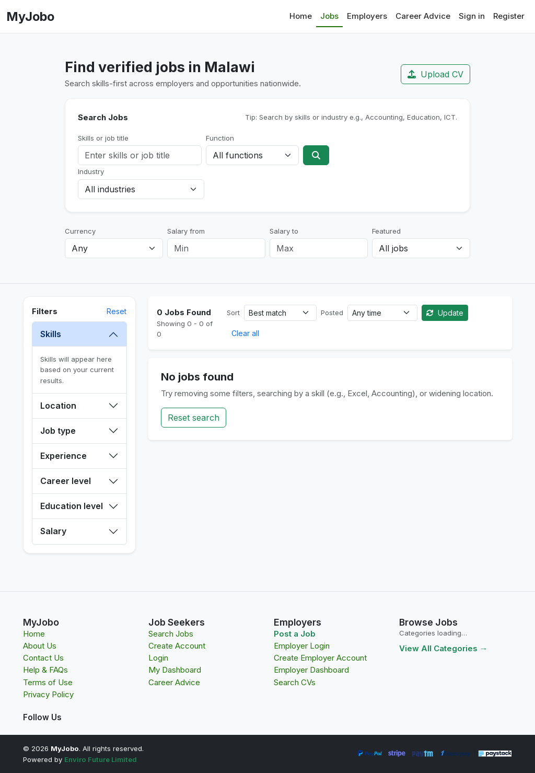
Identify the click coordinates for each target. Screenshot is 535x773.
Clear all (245, 333)
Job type (58, 430)
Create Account (176, 646)
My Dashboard (174, 670)
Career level (65, 481)
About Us (39, 646)
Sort (233, 312)
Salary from (186, 231)
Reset (116, 311)
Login (158, 658)
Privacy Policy (48, 694)
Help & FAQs (45, 670)
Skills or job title (103, 138)
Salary (53, 531)
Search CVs (295, 682)
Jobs (329, 16)
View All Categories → (443, 648)
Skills (50, 334)
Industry (91, 171)
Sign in (472, 16)
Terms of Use (48, 682)
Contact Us (43, 658)
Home (300, 16)
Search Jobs (170, 634)
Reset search (193, 417)
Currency (80, 231)
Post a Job (295, 634)
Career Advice (423, 16)
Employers (367, 16)
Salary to (284, 231)
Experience (63, 456)
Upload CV (435, 74)
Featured (386, 231)
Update (444, 312)
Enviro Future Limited (100, 759)
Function (220, 138)
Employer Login (302, 646)
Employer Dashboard (311, 670)
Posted (332, 312)
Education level (71, 506)
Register (509, 16)
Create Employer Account (320, 658)
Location (58, 405)
